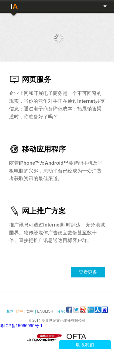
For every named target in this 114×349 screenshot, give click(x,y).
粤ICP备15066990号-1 (21, 325)
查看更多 (88, 272)
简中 (19, 311)
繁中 (30, 311)
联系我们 (85, 345)
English (45, 311)
